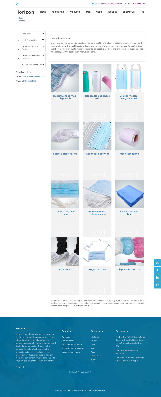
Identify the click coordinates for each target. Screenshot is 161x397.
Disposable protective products (31, 57)
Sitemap (94, 359)
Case (87, 12)
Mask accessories (29, 40)
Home (43, 12)
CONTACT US (129, 12)
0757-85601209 (29, 81)
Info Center (57, 12)
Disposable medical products (30, 48)
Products (75, 12)
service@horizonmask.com (34, 76)
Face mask (26, 34)
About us (112, 12)
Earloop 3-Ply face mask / (80, 372)
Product (21, 21)
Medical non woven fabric (33, 65)
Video (99, 12)
